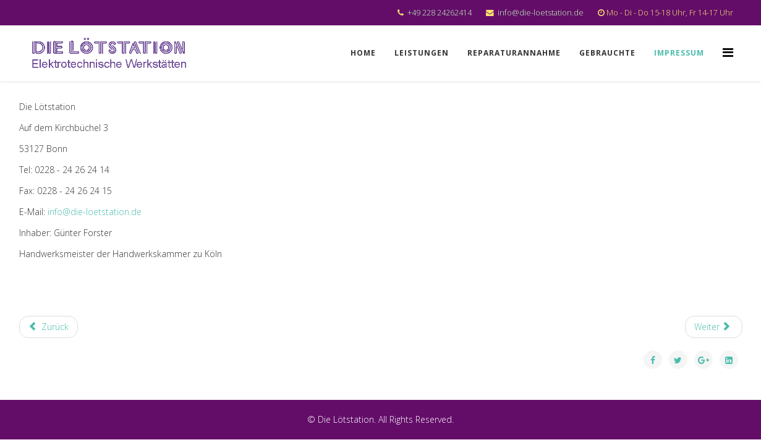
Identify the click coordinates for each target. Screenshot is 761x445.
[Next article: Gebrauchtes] (713, 327)
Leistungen (421, 53)
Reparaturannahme (514, 53)
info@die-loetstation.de (541, 12)
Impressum (679, 53)
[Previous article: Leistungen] (49, 327)
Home (363, 53)
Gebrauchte (607, 53)
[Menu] (728, 52)
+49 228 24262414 (439, 12)
